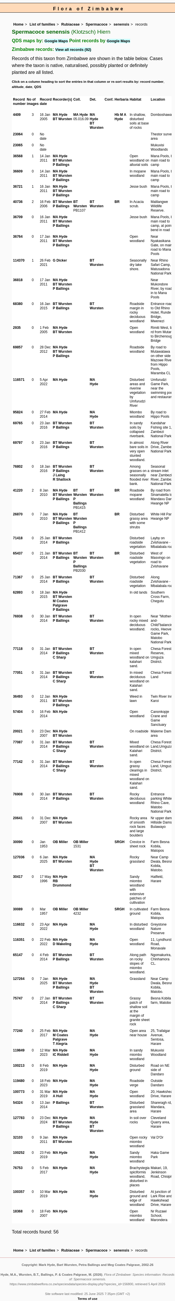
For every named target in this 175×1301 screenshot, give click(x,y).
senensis (121, 24)
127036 (18, 857)
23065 (17, 145)
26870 (17, 514)
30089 (17, 909)
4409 (17, 115)
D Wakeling (62, 944)
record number (152, 81)
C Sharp (59, 657)
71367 (17, 577)
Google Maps (56, 41)
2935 (17, 328)
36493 (17, 696)
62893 (17, 592)
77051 (17, 673)
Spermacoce (97, 24)
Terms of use (88, 1298)
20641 (17, 818)
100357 (18, 1192)
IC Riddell (61, 1055)
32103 (17, 1137)
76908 (17, 794)
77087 (17, 742)
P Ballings (61, 165)
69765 (17, 423)
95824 (17, 412)
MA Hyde (60, 115)
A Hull (58, 1096)
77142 (17, 762)
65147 (17, 955)
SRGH (119, 842)
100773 (18, 1092)
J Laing (59, 475)
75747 (17, 998)
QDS (37, 87)
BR (116, 202)
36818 (17, 280)
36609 (17, 171)
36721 (17, 187)
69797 (17, 443)
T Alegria (60, 1044)
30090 (17, 842)
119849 (18, 1050)
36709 (17, 217)
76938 (17, 616)
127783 (18, 1118)
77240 (17, 1031)
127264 (18, 979)
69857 (17, 347)
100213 (18, 1066)
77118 (17, 649)
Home (18, 24)
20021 (17, 731)
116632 (18, 924)
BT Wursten (62, 119)
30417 (17, 877)
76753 (17, 1168)
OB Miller (60, 842)
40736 (17, 202)
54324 (17, 1103)
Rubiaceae (70, 24)
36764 (17, 237)
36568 (17, 156)
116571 (18, 380)
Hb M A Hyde (120, 117)
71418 (17, 538)
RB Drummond (62, 883)
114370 (18, 260)
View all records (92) (73, 49)
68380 (17, 304)
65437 (17, 553)
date (29, 87)
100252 (18, 1153)
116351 (18, 940)
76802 (17, 467)
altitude (18, 87)
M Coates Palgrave (60, 603)
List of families (42, 24)
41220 (17, 490)
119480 (18, 1081)
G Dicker (60, 260)
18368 (17, 1211)
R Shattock (62, 479)
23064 (17, 134)
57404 (17, 712)
